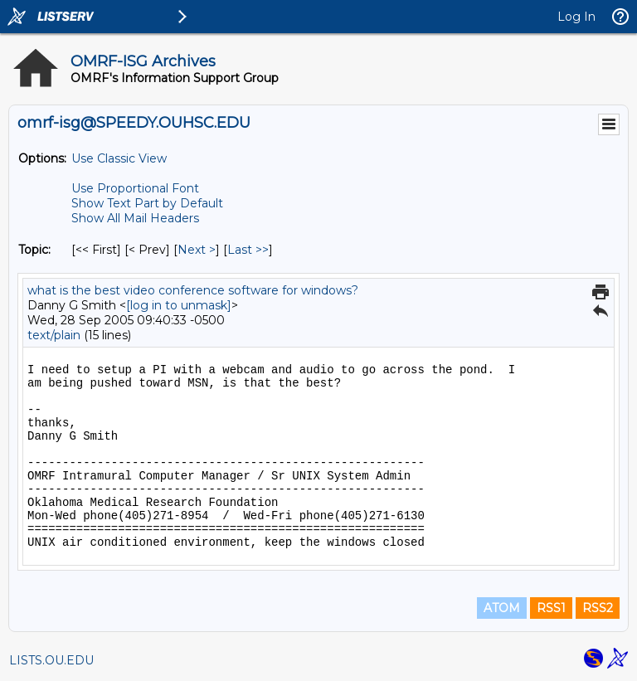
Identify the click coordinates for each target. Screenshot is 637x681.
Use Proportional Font (135, 188)
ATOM (502, 608)
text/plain (53, 335)
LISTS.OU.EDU (51, 660)
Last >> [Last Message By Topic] (248, 249)
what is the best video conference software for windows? (192, 290)
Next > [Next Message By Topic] (196, 249)
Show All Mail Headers (135, 218)
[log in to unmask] (178, 305)
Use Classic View (119, 158)
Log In (576, 16)
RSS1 (551, 608)
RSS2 (597, 608)
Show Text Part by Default (147, 203)
